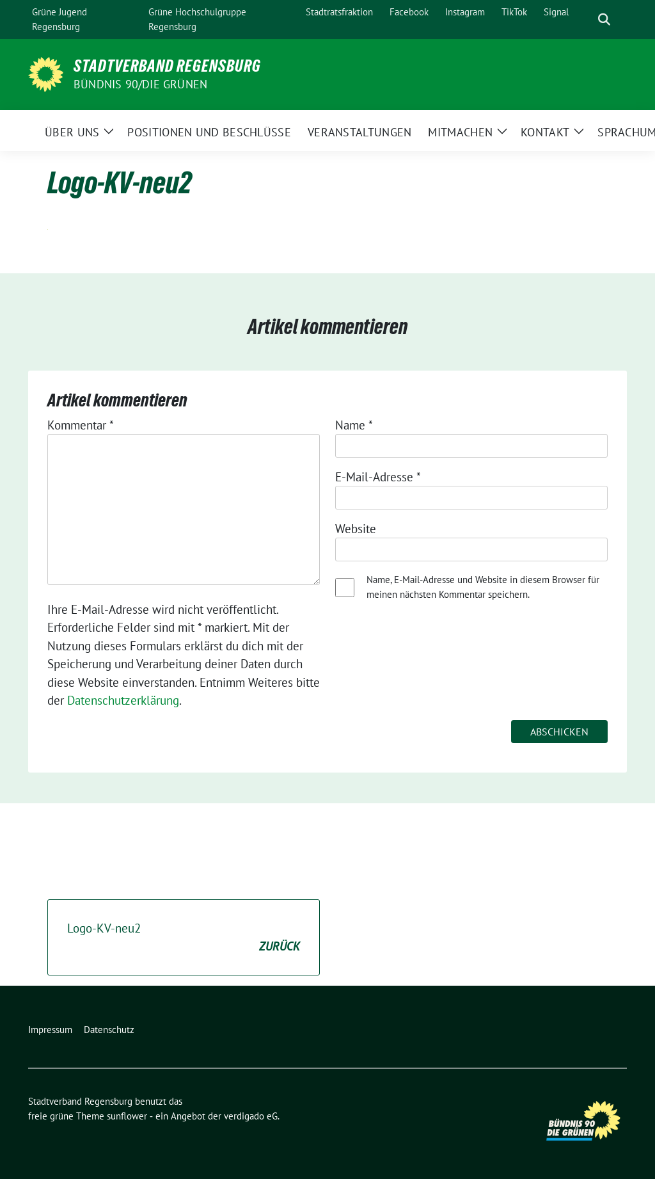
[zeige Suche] (604, 19)
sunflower (127, 1116)
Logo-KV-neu (183, 938)
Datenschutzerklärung (123, 700)
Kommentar (80, 425)
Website (355, 528)
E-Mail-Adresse (378, 477)
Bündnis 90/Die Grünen (140, 84)
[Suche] (586, 19)
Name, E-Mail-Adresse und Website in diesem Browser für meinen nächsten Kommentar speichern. (483, 586)
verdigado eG (251, 1116)
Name (354, 425)
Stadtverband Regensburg (167, 66)
